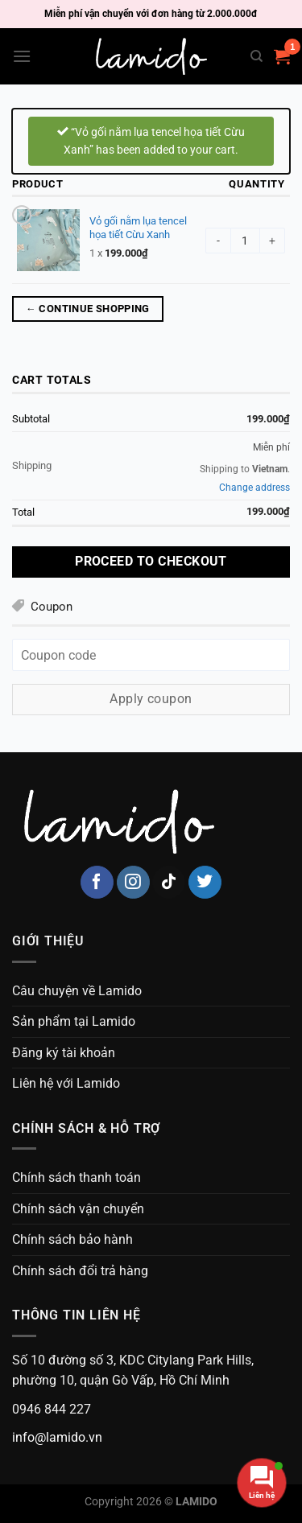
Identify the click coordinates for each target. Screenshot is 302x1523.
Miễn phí (271, 447)
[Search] (256, 56)
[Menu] (21, 56)
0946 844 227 (51, 1409)
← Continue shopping (88, 309)
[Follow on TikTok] (168, 882)
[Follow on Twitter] (204, 882)
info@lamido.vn (57, 1437)
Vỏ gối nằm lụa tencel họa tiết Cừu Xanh (138, 228)
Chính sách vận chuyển (78, 1208)
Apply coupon (151, 699)
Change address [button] (254, 487)
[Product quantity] (245, 240)
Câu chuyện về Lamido (77, 990)
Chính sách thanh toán (76, 1177)
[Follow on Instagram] (133, 882)
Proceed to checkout (151, 561)
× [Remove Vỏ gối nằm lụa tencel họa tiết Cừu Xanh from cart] (22, 213)
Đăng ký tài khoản (63, 1052)
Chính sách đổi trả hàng (80, 1270)
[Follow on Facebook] (97, 882)
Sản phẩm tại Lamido (73, 1021)
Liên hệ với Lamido (66, 1083)
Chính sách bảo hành (72, 1239)
